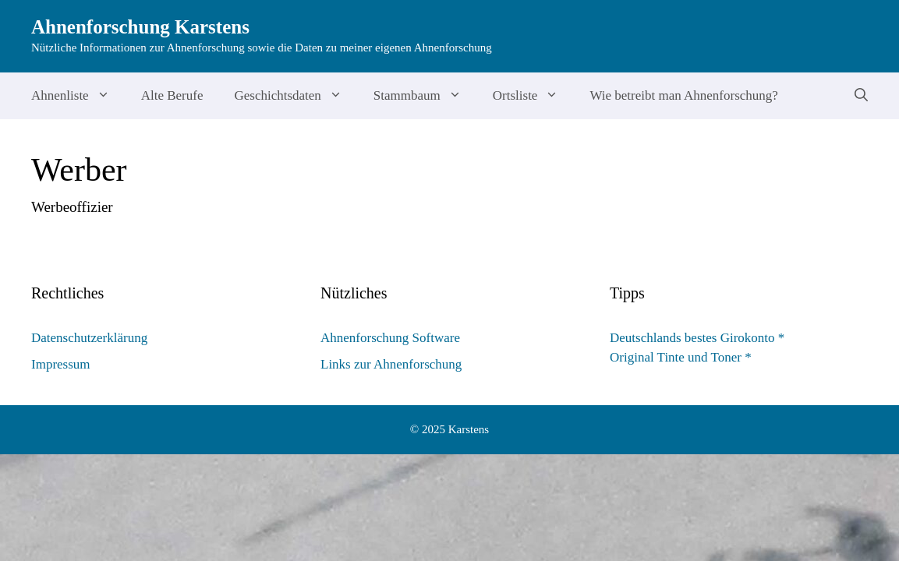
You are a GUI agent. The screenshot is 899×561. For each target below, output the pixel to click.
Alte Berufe (172, 95)
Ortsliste (534, 95)
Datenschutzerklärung (89, 337)
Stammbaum (425, 95)
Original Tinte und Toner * (681, 357)
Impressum (60, 364)
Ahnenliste (78, 95)
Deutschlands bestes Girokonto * (697, 337)
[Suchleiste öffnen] (861, 95)
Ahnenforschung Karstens (140, 26)
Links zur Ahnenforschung (391, 364)
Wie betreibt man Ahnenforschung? (683, 95)
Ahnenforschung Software (390, 337)
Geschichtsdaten (295, 95)
